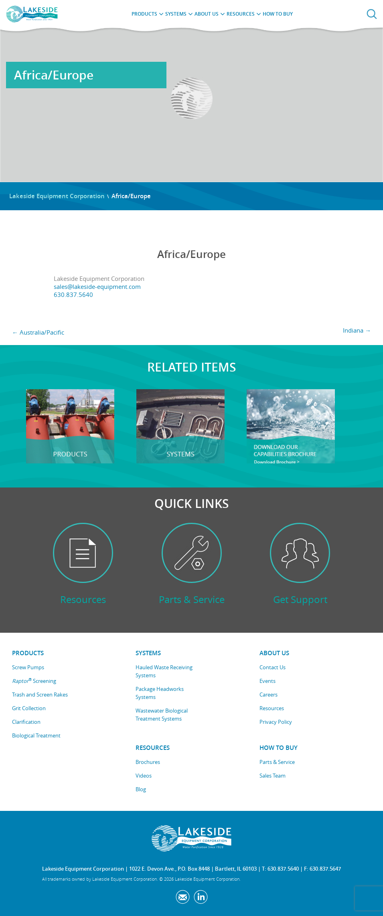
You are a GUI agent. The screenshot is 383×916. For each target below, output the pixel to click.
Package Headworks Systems (160, 693)
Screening (34, 680)
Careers (268, 694)
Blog (141, 789)
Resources (241, 13)
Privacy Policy (275, 721)
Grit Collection (29, 708)
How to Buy (278, 13)
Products (144, 13)
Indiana (357, 330)
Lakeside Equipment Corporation (57, 196)
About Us (207, 13)
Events (267, 680)
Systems (175, 13)
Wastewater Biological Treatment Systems (162, 714)
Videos (144, 775)
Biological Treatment (36, 735)
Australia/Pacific (38, 332)
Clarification (26, 721)
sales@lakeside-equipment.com (97, 286)
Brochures (148, 762)
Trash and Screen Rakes (40, 694)
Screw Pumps (28, 667)
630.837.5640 (73, 294)
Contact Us (272, 667)
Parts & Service (277, 762)
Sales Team (272, 775)
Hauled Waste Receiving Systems (164, 671)
